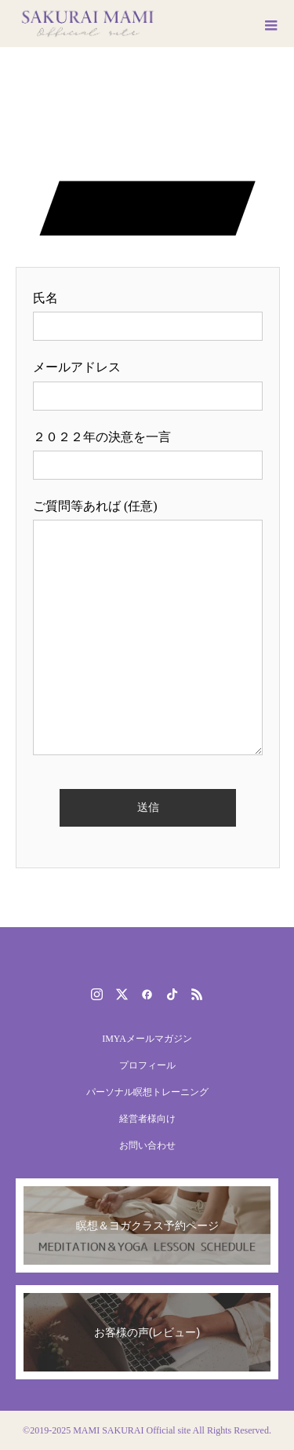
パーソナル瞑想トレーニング (147, 1092)
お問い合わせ (147, 1145)
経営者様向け (147, 1118)
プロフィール (147, 1065)
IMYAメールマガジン (147, 1038)
